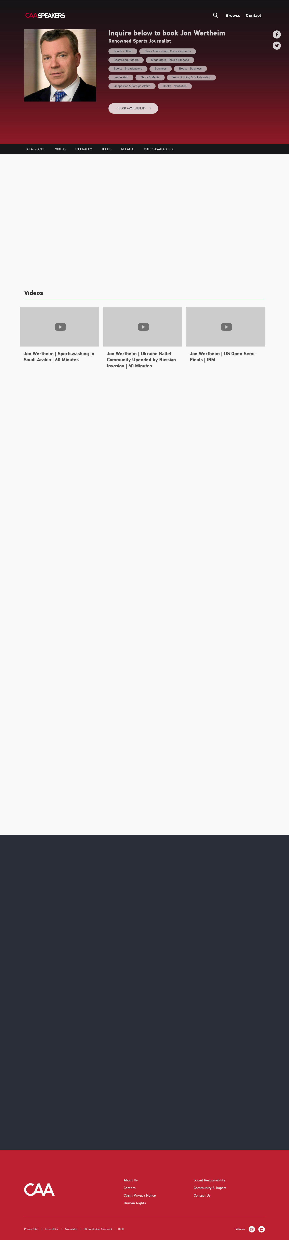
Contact (253, 15)
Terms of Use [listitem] (51, 1229)
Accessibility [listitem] (71, 1229)
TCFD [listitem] (121, 1229)
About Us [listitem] (131, 1180)
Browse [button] (233, 15)
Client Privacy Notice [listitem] (140, 1195)
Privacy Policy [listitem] (31, 1229)
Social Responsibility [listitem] (209, 1180)
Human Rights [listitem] (135, 1203)
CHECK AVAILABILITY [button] (134, 108)
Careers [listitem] (129, 1188)
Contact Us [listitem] (202, 1195)
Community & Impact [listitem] (210, 1188)
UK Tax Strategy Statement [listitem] (98, 1229)
